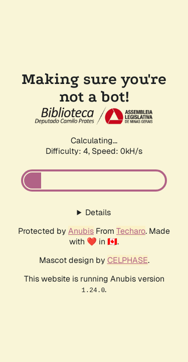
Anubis (81, 231)
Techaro (130, 231)
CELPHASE (127, 260)
